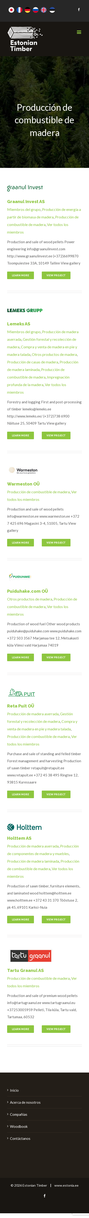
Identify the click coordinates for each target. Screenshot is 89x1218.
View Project (56, 275)
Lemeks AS (18, 323)
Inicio (14, 1090)
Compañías (18, 1114)
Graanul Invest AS (26, 201)
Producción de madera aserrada (33, 713)
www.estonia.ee (66, 1185)
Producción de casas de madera (32, 362)
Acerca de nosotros (25, 1102)
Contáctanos (20, 1138)
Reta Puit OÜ (20, 705)
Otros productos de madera (54, 354)
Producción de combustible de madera (38, 492)
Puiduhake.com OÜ (27, 591)
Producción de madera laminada (33, 861)
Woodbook (19, 1126)
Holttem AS (19, 838)
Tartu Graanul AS (25, 970)
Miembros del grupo (24, 209)
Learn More (20, 275)
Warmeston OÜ (23, 483)
